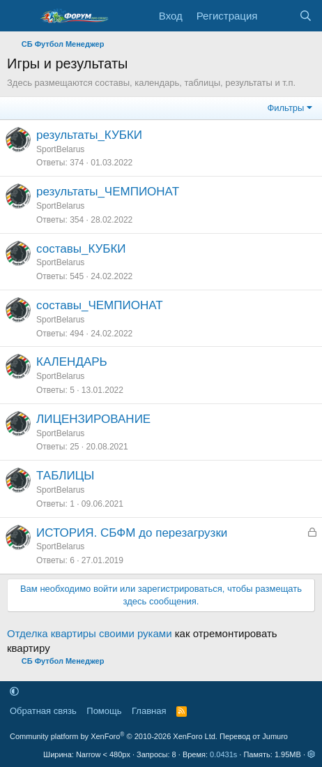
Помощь (103, 711)
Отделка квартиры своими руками (89, 633)
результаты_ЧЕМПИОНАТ (107, 191)
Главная (149, 711)
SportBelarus (60, 149)
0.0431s (223, 754)
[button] (14, 691)
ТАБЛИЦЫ (65, 475)
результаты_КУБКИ (89, 135)
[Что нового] (277, 16)
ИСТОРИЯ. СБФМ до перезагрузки (131, 532)
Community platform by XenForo (113, 736)
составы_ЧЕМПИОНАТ (99, 305)
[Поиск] (305, 16)
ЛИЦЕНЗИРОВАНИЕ (93, 419)
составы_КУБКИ (81, 248)
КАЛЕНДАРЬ (71, 361)
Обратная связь (43, 711)
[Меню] (19, 16)
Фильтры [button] (285, 108)
